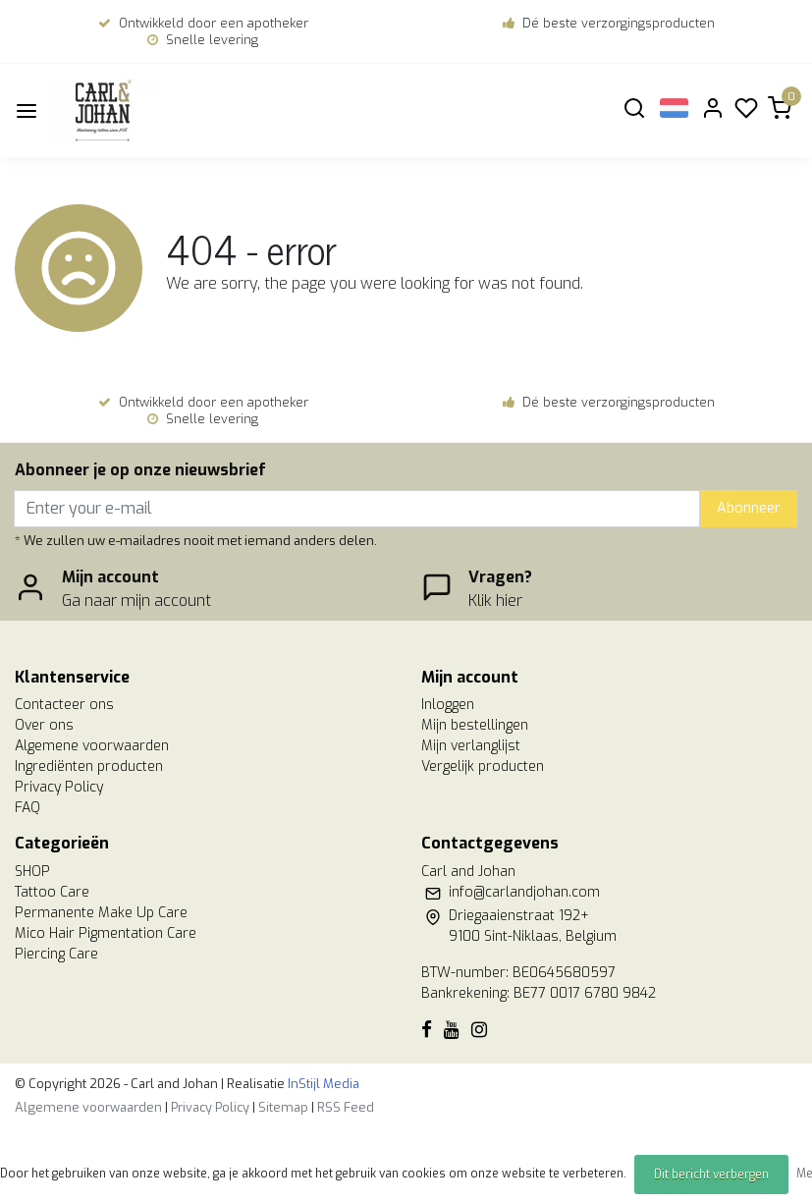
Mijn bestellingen (474, 725)
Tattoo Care (52, 892)
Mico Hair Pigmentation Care (105, 933)
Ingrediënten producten (89, 766)
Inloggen (447, 704)
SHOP (32, 871)
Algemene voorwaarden (92, 746)
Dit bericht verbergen (711, 1174)
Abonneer (749, 508)
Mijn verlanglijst (470, 746)
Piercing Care (56, 954)
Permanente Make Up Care (101, 912)
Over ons (44, 725)
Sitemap (283, 1107)
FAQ (27, 807)
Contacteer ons (64, 704)
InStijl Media (322, 1083)
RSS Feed (345, 1107)
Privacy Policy (59, 787)
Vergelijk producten (482, 766)
